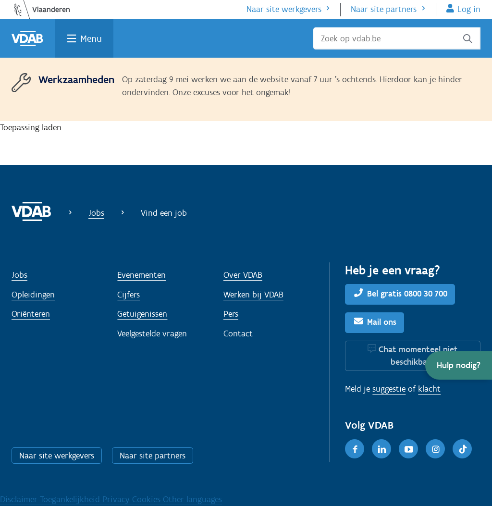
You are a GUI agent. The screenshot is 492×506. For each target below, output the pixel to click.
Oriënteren (31, 314)
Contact (238, 333)
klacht (429, 388)
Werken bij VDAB (253, 294)
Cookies (147, 499)
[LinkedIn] (381, 448)
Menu (91, 38)
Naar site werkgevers (283, 9)
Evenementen (141, 275)
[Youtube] (408, 448)
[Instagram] (435, 448)
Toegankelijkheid (71, 499)
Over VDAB (242, 275)
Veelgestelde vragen (152, 333)
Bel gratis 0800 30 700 (407, 293)
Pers (230, 314)
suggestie (389, 388)
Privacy (117, 499)
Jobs (96, 213)
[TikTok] (462, 448)
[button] (458, 365)
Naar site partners (384, 9)
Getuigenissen (142, 314)
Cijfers (128, 294)
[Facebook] (354, 448)
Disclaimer (20, 499)
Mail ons (381, 322)
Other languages (192, 499)
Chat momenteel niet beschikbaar (418, 355)
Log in (468, 9)
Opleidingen (33, 294)
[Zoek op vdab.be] (396, 38)
